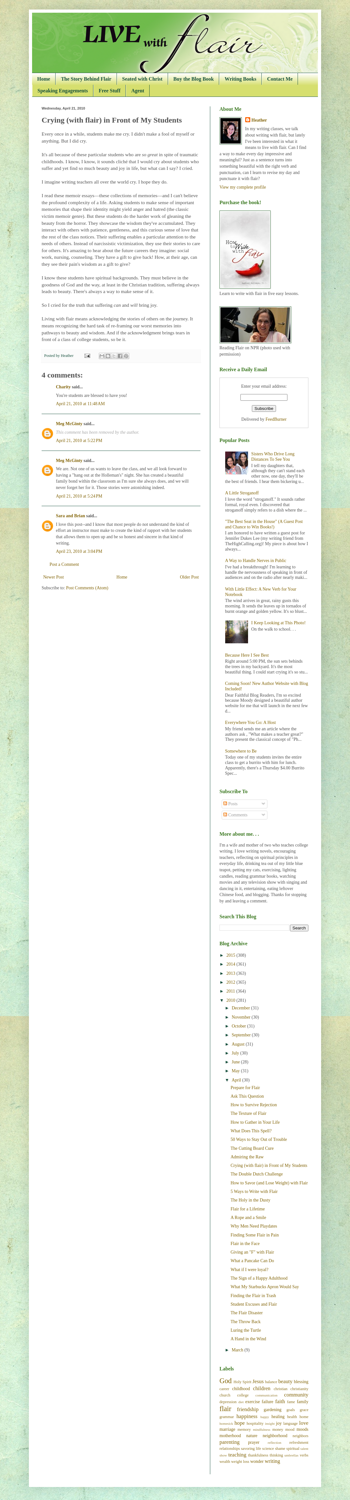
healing (278, 1416)
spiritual (292, 1448)
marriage (227, 1429)
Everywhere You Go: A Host (250, 722)
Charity (63, 387)
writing (272, 1461)
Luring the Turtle (246, 1330)
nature (251, 1435)
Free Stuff (110, 90)
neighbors (300, 1436)
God (225, 1381)
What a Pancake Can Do (252, 1260)
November (242, 1017)
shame (280, 1448)
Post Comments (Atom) (87, 588)
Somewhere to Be (241, 751)
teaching (237, 1455)
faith (280, 1401)
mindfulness (261, 1429)
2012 (231, 982)
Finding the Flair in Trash (253, 1295)
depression (228, 1402)
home (304, 1417)
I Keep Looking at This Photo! (278, 622)
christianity (299, 1389)
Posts (230, 803)
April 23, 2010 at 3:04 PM (79, 551)
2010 (231, 1000)
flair (225, 1409)
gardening (272, 1409)
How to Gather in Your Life (255, 1122)
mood (289, 1429)
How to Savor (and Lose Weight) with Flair (269, 1183)
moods (302, 1429)
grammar (226, 1417)
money (277, 1429)
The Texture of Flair (248, 1113)
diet (241, 1402)
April (237, 1080)
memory (244, 1429)
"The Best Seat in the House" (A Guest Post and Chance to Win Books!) (264, 524)
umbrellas (292, 1455)
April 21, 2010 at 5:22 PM (79, 440)
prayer (253, 1442)
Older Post (189, 577)
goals (290, 1410)
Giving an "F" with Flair (252, 1252)
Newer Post (53, 577)
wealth (224, 1461)
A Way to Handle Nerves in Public (255, 560)
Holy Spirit (242, 1382)
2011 (231, 991)
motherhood (230, 1435)
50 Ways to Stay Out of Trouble (259, 1139)
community (296, 1395)
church (224, 1395)
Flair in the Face (245, 1243)
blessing (301, 1381)
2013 (231, 973)
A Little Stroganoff (242, 493)
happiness (246, 1416)
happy (264, 1417)
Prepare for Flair (245, 1087)
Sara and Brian (70, 515)
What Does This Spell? (251, 1130)
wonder (257, 1461)
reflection (274, 1442)
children (262, 1388)
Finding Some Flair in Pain (255, 1235)
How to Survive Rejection (254, 1104)
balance (271, 1382)
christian (280, 1389)
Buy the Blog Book (193, 79)
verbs (304, 1455)
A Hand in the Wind (248, 1338)
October (239, 1026)
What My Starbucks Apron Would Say (265, 1286)
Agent (137, 90)
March (238, 1350)
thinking (276, 1455)
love (303, 1423)
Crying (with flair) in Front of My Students (269, 1165)
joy (279, 1423)
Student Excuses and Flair (254, 1304)
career (224, 1389)
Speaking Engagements (62, 90)
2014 (231, 964)
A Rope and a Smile (248, 1217)
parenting (229, 1442)
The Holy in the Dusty (250, 1200)
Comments (235, 815)
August (239, 1044)
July (236, 1053)
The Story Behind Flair (86, 79)
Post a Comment (64, 564)
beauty (285, 1381)
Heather (259, 120)
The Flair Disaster (247, 1312)
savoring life (251, 1448)
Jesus (258, 1381)
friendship (248, 1409)
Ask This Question (247, 1096)
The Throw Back (246, 1321)
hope (239, 1423)
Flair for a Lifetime (248, 1209)
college (242, 1395)
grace (304, 1410)
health (292, 1417)
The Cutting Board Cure (252, 1148)
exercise (252, 1401)
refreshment (298, 1442)
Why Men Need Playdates (254, 1226)
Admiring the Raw (247, 1157)
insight (269, 1423)
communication (266, 1395)
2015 (231, 955)
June (236, 1062)
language (290, 1423)
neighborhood (275, 1435)
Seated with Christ (142, 79)
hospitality (255, 1423)
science (268, 1448)
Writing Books (240, 79)
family (302, 1401)
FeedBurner (276, 419)
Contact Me (280, 79)
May (236, 1070)
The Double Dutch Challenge (257, 1174)
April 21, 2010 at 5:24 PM (79, 496)
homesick (226, 1423)
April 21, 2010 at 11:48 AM (80, 403)
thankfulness (258, 1455)
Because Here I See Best (247, 655)
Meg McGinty (69, 423)
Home (43, 79)
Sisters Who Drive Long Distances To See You (272, 457)
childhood (241, 1388)
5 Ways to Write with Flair (254, 1191)
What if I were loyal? (249, 1269)
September (242, 1035)
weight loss (240, 1461)
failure (267, 1401)
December (241, 1008)
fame (291, 1402)
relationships (229, 1448)
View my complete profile (242, 187)
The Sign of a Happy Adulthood (259, 1278)
